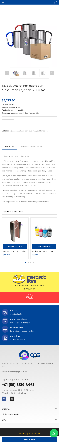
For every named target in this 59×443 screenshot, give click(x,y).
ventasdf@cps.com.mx (17, 372)
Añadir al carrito (29, 440)
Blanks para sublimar (27, 131)
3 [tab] (30, 262)
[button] (55, 2)
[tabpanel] (15, 238)
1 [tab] (25, 262)
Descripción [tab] (9, 146)
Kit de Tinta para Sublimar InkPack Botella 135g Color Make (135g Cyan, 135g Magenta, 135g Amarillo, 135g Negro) (44, 251)
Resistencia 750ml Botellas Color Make (15, 251)
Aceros (15, 131)
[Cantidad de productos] (8, 122)
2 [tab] (28, 262)
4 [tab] (33, 262)
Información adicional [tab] (31, 146)
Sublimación (42, 131)
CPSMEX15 (29, 289)
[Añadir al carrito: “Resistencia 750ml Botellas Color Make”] (15, 246)
